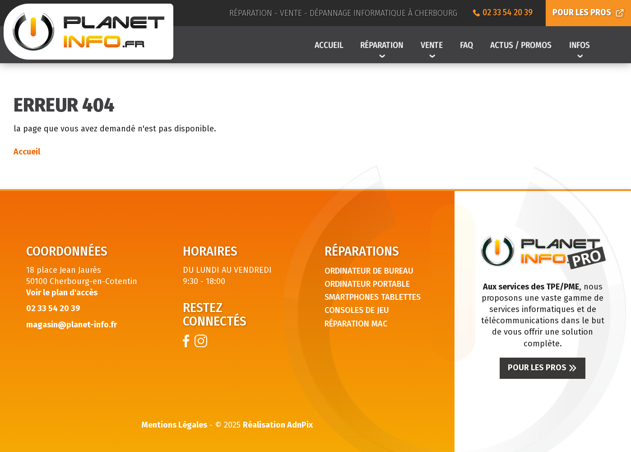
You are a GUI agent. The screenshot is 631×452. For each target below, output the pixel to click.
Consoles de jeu (357, 310)
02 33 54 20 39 (53, 308)
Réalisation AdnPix (278, 425)
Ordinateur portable (367, 284)
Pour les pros (542, 368)
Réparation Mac (356, 324)
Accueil (27, 152)
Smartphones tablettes (373, 297)
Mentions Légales (174, 425)
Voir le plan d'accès (61, 293)
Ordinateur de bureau (369, 271)
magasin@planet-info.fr (71, 325)
